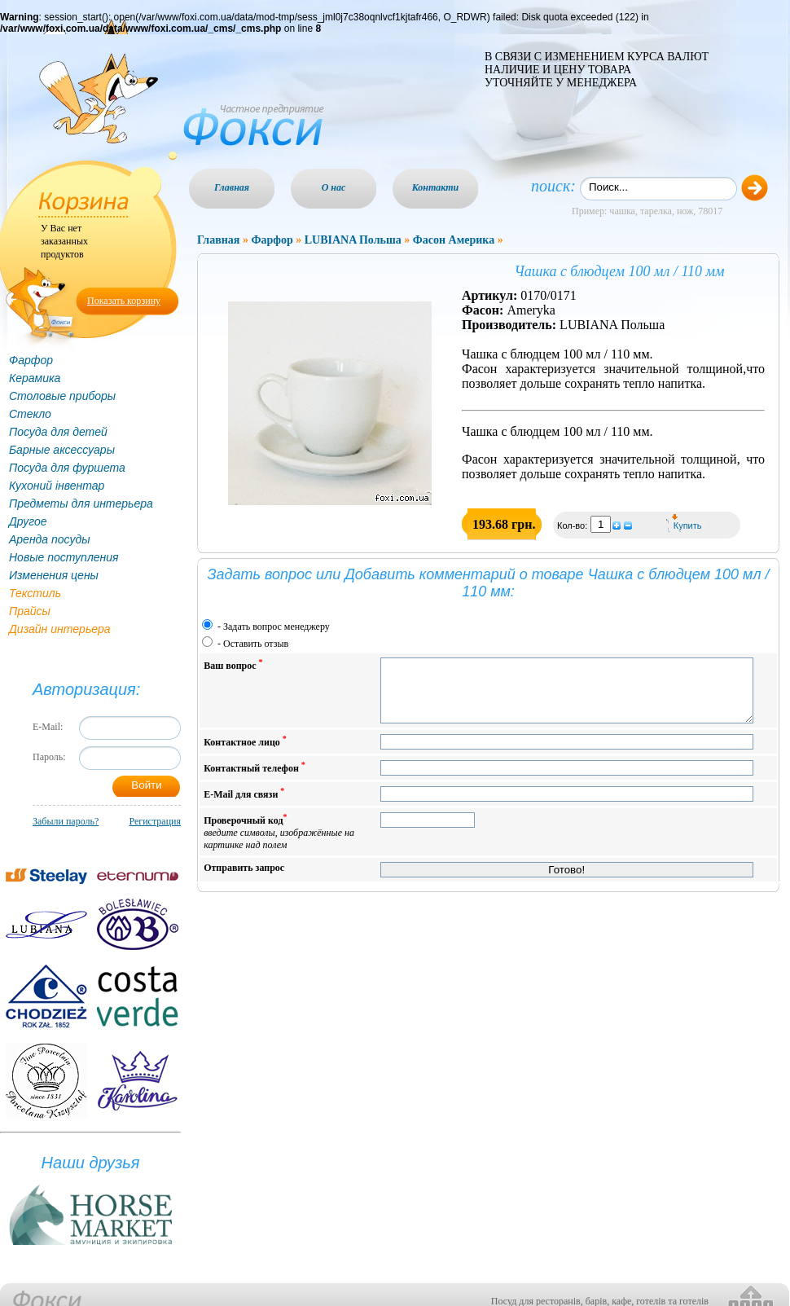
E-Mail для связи (244, 805)
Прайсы (29, 611)
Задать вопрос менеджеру (276, 626)
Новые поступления (64, 557)
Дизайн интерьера (60, 628)
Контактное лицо (245, 753)
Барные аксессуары (62, 449)
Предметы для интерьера (81, 503)
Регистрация (155, 821)
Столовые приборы (62, 395)
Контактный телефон (254, 779)
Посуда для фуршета (67, 467)
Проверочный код (279, 843)
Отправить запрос (244, 880)
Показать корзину (123, 300)
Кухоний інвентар (56, 485)
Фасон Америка (453, 240)
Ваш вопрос (233, 664)
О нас (334, 187)
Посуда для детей (58, 431)
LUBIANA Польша (353, 240)
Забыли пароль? (66, 821)
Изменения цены (54, 575)
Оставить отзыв (255, 643)
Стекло (30, 413)
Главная (231, 187)
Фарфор (31, 360)
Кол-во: (573, 525)
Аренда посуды (49, 539)
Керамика (34, 378)
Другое (28, 521)
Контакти (435, 187)
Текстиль (35, 593)
